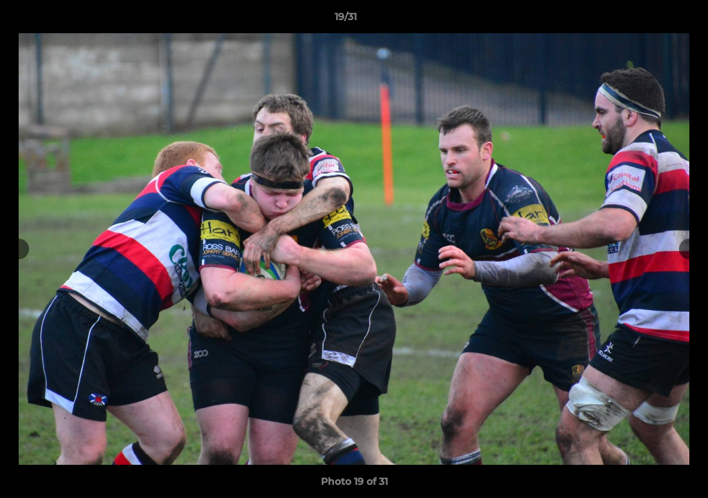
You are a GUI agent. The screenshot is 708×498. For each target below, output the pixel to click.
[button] (650, 20)
